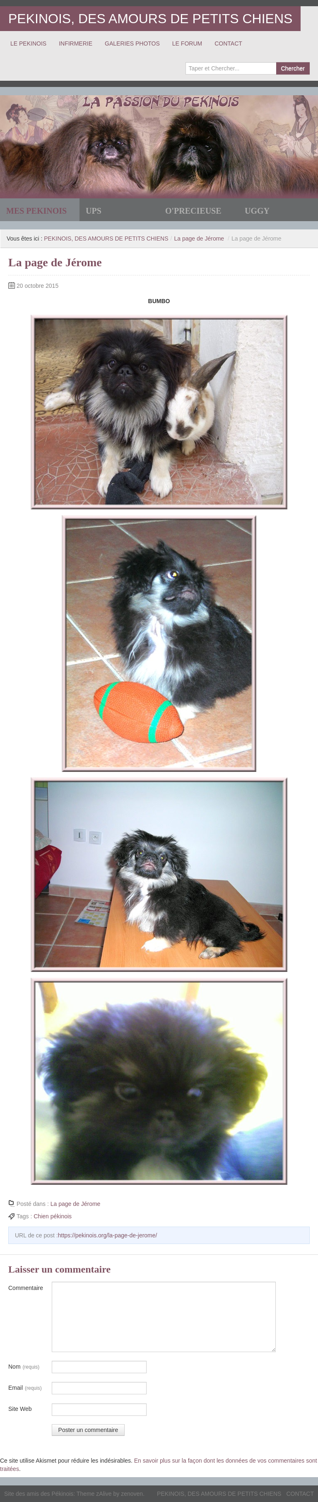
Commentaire (25, 1288)
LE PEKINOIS (28, 43)
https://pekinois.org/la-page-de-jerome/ (107, 1235)
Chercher (293, 68)
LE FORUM (187, 43)
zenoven (132, 1493)
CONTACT (228, 43)
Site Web (20, 1409)
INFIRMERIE (75, 43)
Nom (23, 1367)
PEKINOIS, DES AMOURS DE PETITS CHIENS (150, 18)
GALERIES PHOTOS (132, 43)
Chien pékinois (53, 1216)
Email (25, 1388)
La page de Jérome (199, 238)
